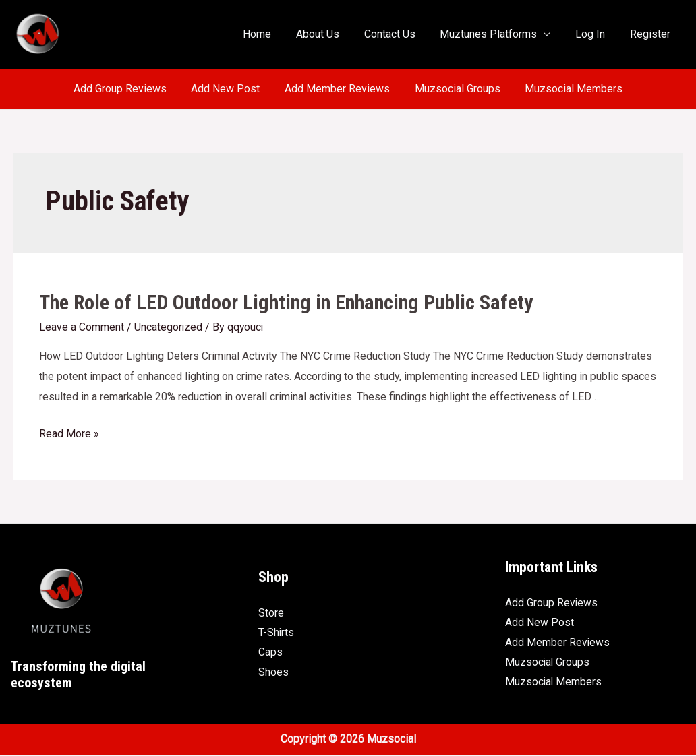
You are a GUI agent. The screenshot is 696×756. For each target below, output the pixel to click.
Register (651, 34)
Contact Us (400, 34)
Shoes (273, 672)
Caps (270, 652)
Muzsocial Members (567, 88)
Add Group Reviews (126, 88)
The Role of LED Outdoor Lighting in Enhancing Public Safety (286, 302)
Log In (595, 34)
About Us (331, 34)
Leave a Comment (81, 327)
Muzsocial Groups (454, 88)
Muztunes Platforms (496, 34)
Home (274, 34)
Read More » (69, 433)
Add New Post (228, 88)
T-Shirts (276, 632)
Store (271, 612)
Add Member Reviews (337, 88)
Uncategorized (168, 327)
